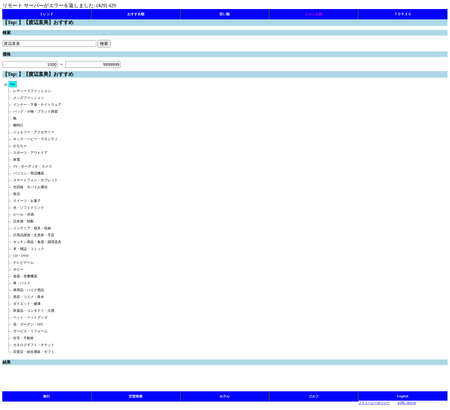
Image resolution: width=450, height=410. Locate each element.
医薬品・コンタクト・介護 (33, 310)
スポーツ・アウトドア (30, 152)
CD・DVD (20, 255)
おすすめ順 (135, 14)
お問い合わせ (407, 402)
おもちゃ (20, 146)
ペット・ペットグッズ (30, 317)
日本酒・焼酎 (23, 221)
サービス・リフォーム (30, 331)
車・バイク (21, 283)
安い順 (224, 14)
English (402, 396)
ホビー (18, 269)
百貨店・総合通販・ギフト (33, 352)
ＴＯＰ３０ (402, 14)
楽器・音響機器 (25, 276)
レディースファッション (32, 91)
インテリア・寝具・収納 (32, 228)
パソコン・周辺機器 (28, 173)
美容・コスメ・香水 (28, 297)
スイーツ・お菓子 (27, 201)
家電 (16, 159)
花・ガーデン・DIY (28, 324)
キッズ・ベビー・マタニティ (35, 139)
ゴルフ (313, 396)
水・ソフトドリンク (28, 207)
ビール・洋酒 (23, 214)
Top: (13, 84)
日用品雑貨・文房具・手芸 (33, 235)
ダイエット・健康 (27, 303)
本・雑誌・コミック (28, 249)
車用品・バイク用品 (28, 290)
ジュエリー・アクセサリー (33, 132)
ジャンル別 (313, 14)
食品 (16, 194)
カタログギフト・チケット (33, 345)
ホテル (224, 396)
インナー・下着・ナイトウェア (37, 104)
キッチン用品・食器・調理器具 (37, 242)
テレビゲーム (23, 262)
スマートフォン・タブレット (35, 180)
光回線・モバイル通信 (30, 187)
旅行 (46, 396)
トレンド (46, 14)
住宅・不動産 (23, 338)
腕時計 (18, 125)
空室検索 (135, 396)
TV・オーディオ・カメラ (32, 166)
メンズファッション (28, 98)
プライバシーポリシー (374, 402)
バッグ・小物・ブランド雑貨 (35, 111)
